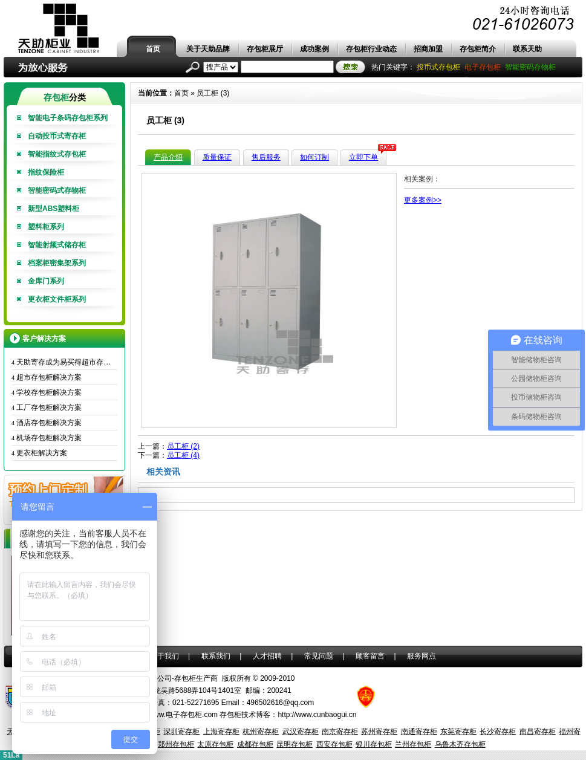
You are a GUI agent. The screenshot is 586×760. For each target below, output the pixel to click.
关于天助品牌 (208, 49)
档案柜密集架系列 (57, 263)
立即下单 (363, 157)
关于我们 (164, 656)
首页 (153, 49)
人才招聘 (267, 656)
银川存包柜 (374, 744)
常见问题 (318, 656)
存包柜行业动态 (371, 49)
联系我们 (215, 656)
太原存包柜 (215, 744)
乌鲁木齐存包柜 (460, 744)
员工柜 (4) (183, 455)
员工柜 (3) (213, 93)
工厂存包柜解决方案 (46, 407)
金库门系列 (46, 281)
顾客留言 (370, 656)
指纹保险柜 (46, 172)
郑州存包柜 (176, 744)
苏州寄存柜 (379, 731)
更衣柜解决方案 (39, 453)
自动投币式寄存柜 (57, 136)
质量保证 (217, 157)
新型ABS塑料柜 (53, 208)
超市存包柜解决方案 (46, 377)
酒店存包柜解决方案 (46, 422)
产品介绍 (168, 157)
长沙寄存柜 (498, 731)
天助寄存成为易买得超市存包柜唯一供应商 (64, 362)
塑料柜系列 (46, 226)
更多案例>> (422, 200)
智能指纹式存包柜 (57, 154)
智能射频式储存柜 (57, 245)
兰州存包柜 (413, 744)
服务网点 (421, 656)
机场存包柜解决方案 (46, 438)
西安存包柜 (334, 744)
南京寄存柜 (340, 731)
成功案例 (314, 49)
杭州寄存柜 (261, 731)
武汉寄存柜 (300, 731)
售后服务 (266, 157)
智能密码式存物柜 (57, 190)
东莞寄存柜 (458, 731)
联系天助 (527, 49)
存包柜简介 (478, 49)
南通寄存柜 (419, 731)
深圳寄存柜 (181, 731)
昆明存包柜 (294, 744)
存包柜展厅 (265, 49)
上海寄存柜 (221, 731)
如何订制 (314, 157)
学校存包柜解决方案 (46, 392)
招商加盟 (428, 49)
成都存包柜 (255, 744)
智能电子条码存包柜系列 (68, 118)
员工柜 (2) (183, 446)
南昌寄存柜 (537, 731)
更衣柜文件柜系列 (57, 299)
